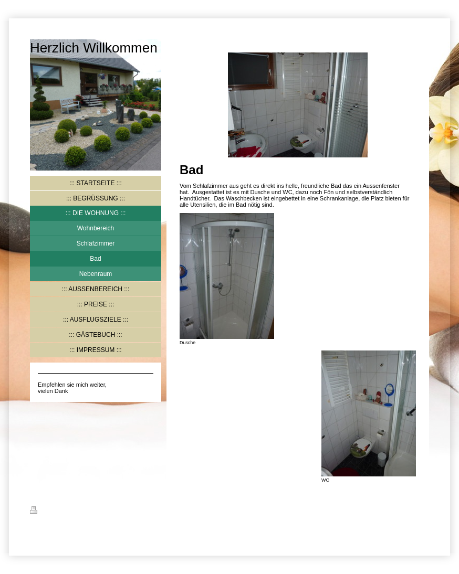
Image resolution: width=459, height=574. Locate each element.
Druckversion (54, 511)
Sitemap (93, 511)
